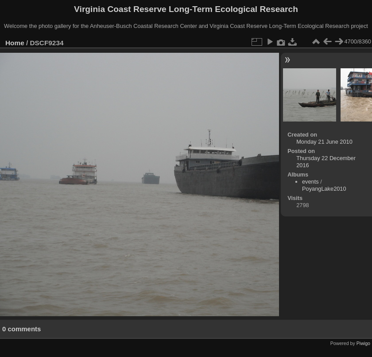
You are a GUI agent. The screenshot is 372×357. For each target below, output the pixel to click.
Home (14, 43)
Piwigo (363, 343)
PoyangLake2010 (324, 188)
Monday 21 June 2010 (324, 141)
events (310, 181)
